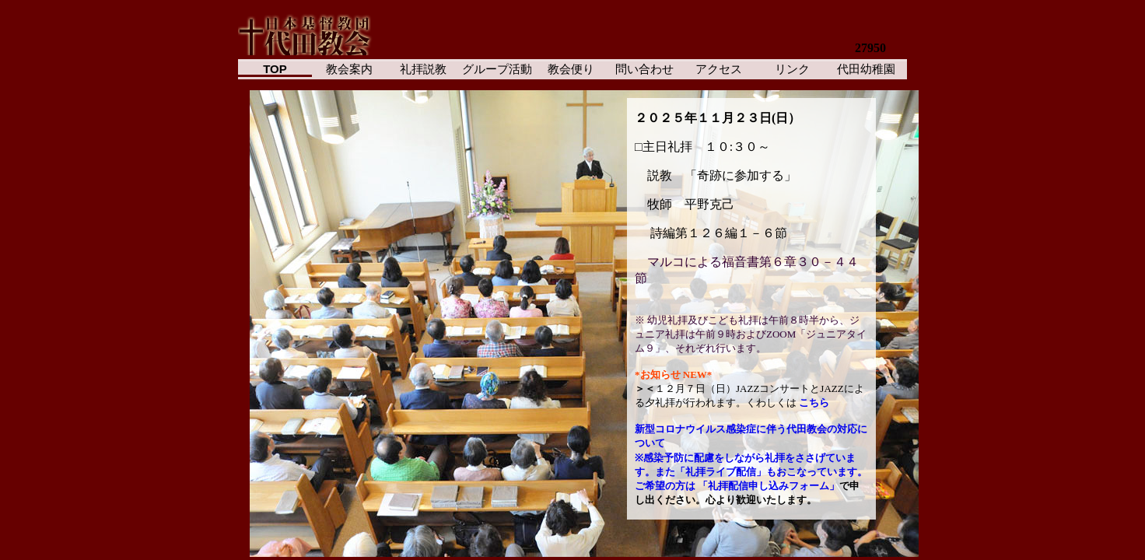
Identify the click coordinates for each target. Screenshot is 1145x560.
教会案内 (349, 68)
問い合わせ (644, 68)
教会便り (571, 68)
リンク (792, 68)
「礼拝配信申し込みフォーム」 (768, 486)
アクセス (718, 68)
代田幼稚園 (866, 68)
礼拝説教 (423, 68)
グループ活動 (497, 68)
